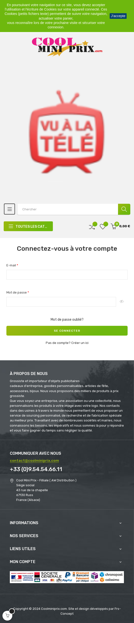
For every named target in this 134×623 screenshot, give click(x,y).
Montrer (122, 302)
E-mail (11, 265)
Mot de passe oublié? (67, 319)
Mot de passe (17, 292)
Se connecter (67, 330)
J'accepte (118, 16)
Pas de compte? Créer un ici (67, 343)
